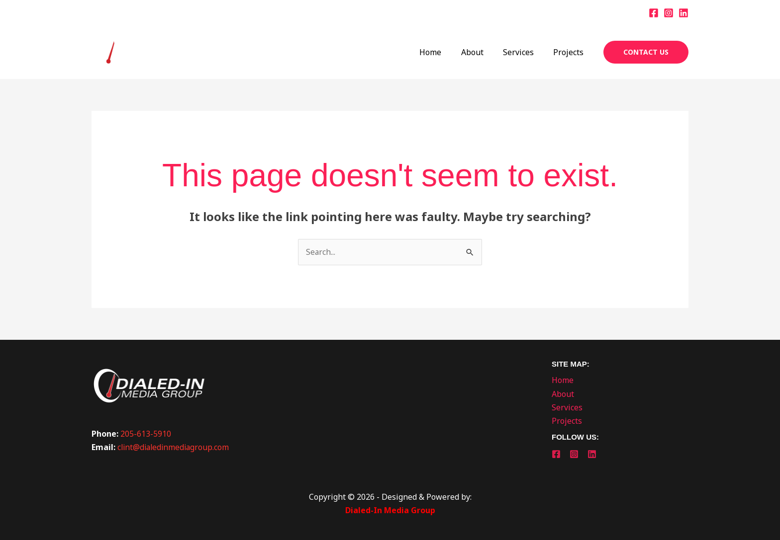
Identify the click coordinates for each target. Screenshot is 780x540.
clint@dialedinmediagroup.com (175, 447)
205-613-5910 (145, 433)
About (481, 52)
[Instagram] (669, 13)
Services (523, 52)
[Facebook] (654, 13)
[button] (645, 52)
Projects (570, 52)
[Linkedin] (683, 13)
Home (443, 52)
